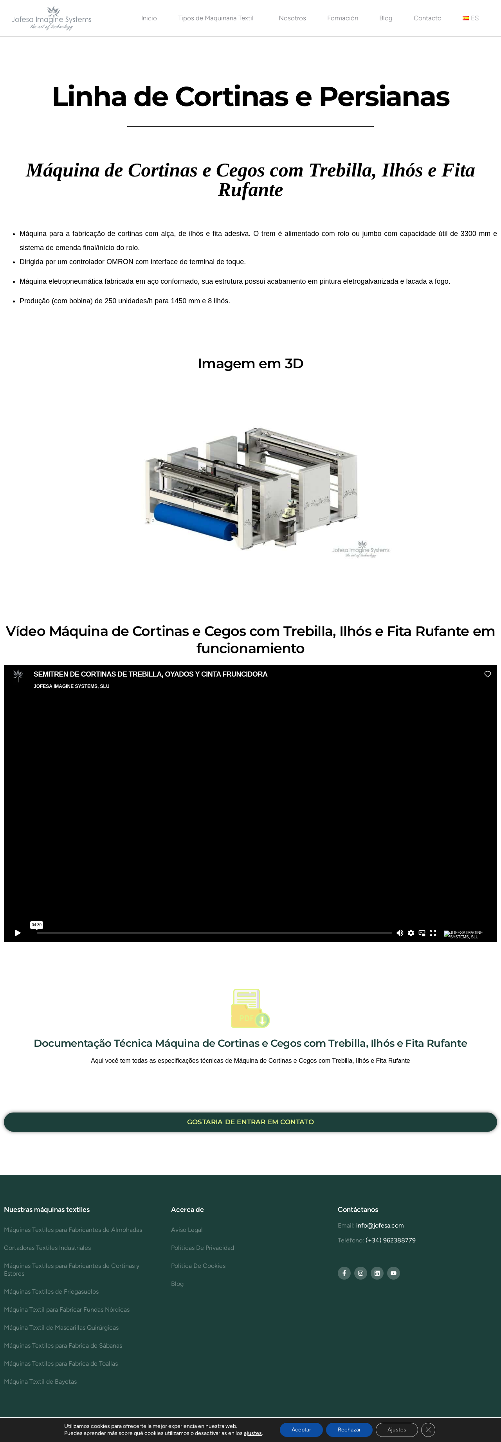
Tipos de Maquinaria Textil (218, 18)
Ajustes (396, 1429)
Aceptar (301, 1429)
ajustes (253, 1433)
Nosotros (292, 18)
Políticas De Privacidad (202, 1247)
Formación (342, 18)
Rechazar (349, 1429)
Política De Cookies (198, 1265)
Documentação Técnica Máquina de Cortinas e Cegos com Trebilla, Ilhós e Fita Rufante (250, 1043)
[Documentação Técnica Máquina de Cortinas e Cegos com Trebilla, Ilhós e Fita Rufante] (250, 1008)
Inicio (149, 18)
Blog (386, 18)
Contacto (428, 18)
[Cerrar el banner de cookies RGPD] (428, 1430)
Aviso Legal (187, 1229)
